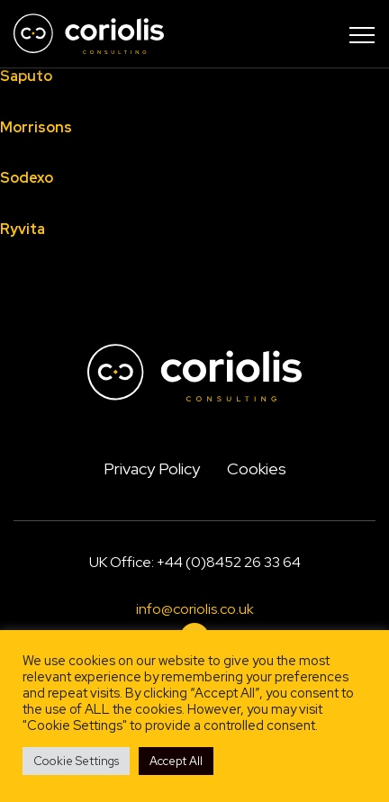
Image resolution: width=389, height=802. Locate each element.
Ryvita (22, 229)
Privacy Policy (152, 468)
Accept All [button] (176, 761)
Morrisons (36, 127)
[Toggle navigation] (361, 34)
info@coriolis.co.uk (195, 608)
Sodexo (26, 178)
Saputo (26, 77)
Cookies (256, 468)
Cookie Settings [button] (76, 761)
